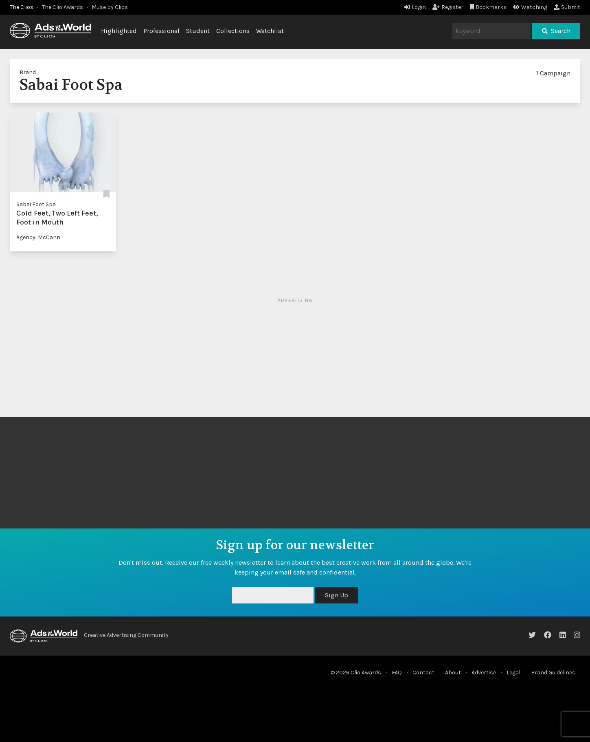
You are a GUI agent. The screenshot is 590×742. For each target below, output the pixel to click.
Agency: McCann (38, 237)
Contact (423, 672)
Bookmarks (488, 7)
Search (556, 31)
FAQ (397, 672)
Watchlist (270, 31)
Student (198, 31)
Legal (513, 672)
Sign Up (336, 595)
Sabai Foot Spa (36, 204)
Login (415, 7)
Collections (233, 31)
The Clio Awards (62, 7)
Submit (567, 7)
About (453, 672)
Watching (530, 7)
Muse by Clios (110, 7)
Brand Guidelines (553, 672)
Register (447, 7)
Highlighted (119, 31)
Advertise (484, 672)
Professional (161, 31)
